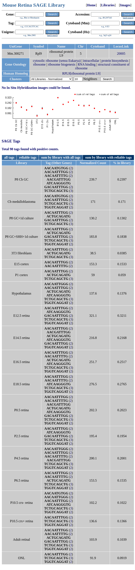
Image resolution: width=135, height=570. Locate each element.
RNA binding (87, 64)
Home (91, 5)
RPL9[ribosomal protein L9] (81, 73)
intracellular (91, 60)
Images (125, 5)
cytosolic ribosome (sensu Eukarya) (57, 60)
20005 (121, 53)
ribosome (39, 64)
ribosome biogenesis (61, 64)
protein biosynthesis (114, 60)
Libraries (108, 5)
